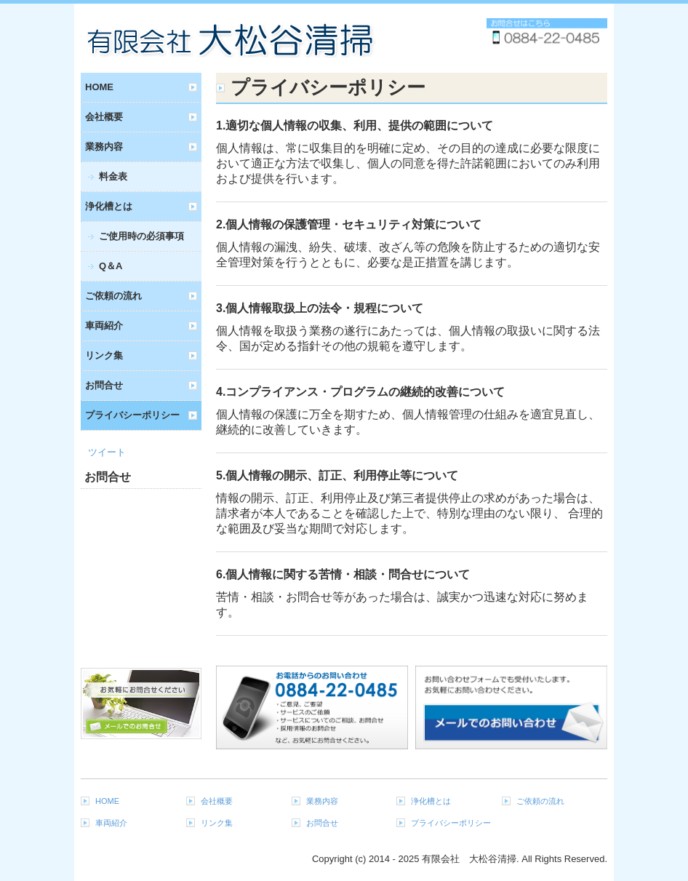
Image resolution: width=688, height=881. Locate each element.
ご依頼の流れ (113, 295)
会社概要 (104, 116)
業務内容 (104, 146)
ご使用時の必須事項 (141, 236)
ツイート (107, 452)
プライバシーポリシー (132, 415)
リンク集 (104, 355)
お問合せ (104, 385)
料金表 (113, 176)
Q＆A (111, 265)
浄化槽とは (108, 206)
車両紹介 (104, 325)
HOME (99, 86)
